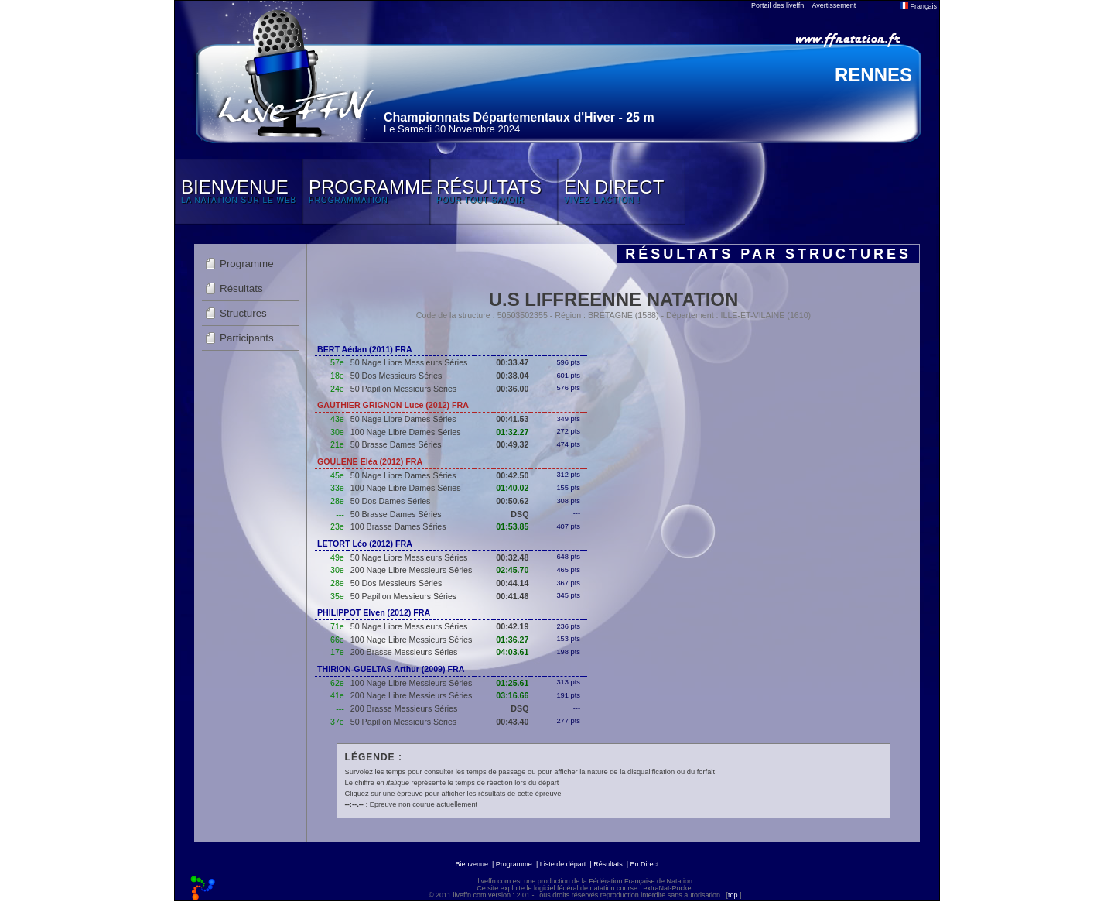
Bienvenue (471, 864)
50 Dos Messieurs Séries (396, 375)
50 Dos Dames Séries (390, 501)
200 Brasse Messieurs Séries (404, 652)
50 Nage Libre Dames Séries (403, 419)
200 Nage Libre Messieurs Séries (411, 569)
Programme (247, 263)
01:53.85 (512, 526)
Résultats (241, 288)
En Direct (644, 864)
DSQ (519, 514)
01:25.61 (512, 683)
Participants (247, 338)
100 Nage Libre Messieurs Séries (411, 639)
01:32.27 (512, 432)
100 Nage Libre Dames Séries (405, 432)
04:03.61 (512, 652)
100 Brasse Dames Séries (398, 526)
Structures (243, 313)
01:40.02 (512, 487)
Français (918, 6)
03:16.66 (512, 695)
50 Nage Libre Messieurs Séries (409, 362)
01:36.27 (512, 639)
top (733, 895)
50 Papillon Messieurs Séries (403, 388)
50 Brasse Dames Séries (396, 444)
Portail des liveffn (777, 5)
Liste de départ (563, 864)
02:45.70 (512, 569)
